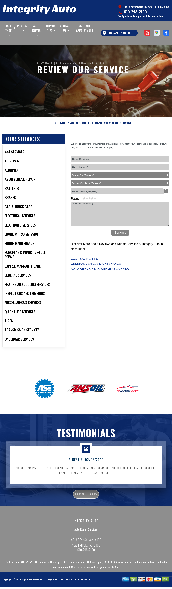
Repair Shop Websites (32, 585)
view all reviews (86, 498)
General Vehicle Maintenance (96, 267)
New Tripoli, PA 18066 (93, 63)
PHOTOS (22, 26)
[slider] (89, 201)
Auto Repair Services (85, 535)
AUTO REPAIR (36, 28)
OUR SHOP (8, 28)
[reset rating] (81, 200)
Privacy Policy (82, 585)
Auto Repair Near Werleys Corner (100, 272)
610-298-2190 (135, 12)
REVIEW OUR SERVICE (116, 126)
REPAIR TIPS (50, 28)
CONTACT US (65, 28)
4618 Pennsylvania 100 (68, 63)
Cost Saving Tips (84, 262)
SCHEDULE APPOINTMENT (84, 28)
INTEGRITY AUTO (65, 126)
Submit (120, 236)
